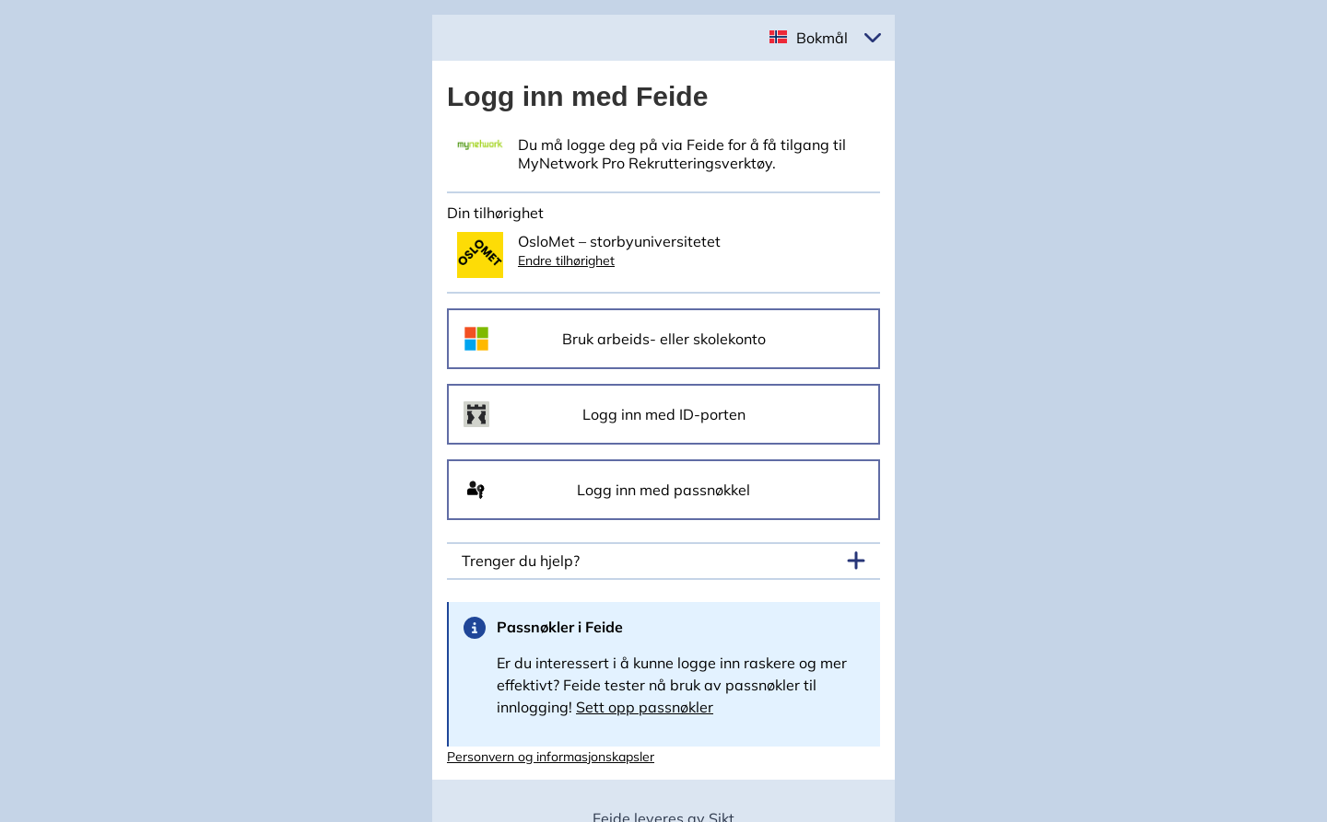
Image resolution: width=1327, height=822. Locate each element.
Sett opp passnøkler (644, 707)
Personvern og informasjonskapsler (550, 756)
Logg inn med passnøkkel (663, 489)
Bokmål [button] (822, 38)
